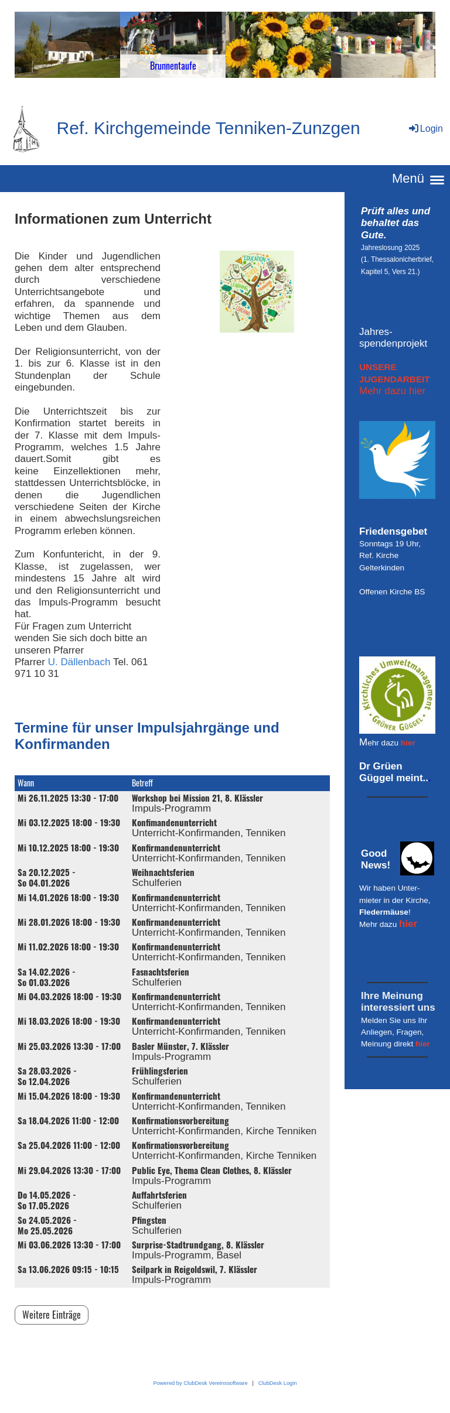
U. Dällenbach (79, 662)
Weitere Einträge (51, 1315)
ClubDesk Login (277, 1383)
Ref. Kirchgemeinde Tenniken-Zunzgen (208, 128)
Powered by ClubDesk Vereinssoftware (200, 1383)
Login (425, 129)
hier (408, 742)
